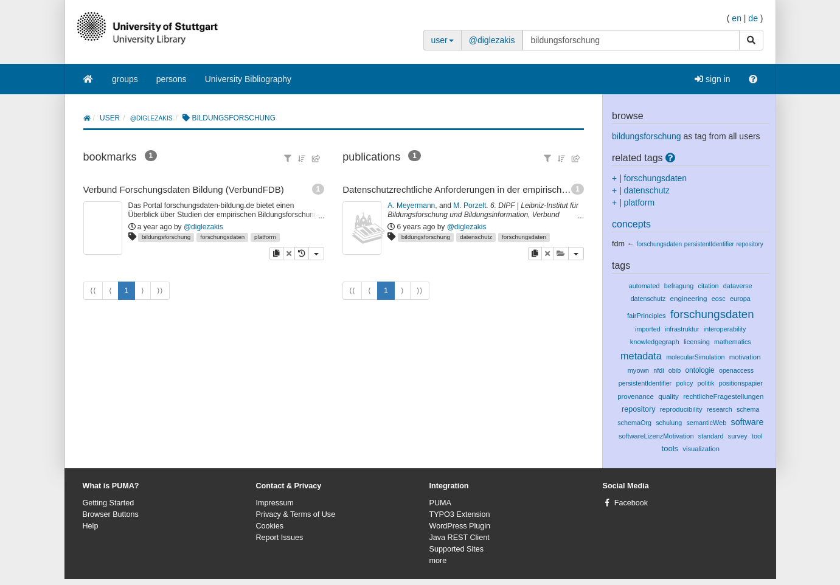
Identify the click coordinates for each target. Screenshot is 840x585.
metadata (641, 355)
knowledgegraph (654, 341)
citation (708, 285)
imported (648, 329)
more (438, 560)
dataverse (737, 285)
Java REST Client (459, 537)
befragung (679, 285)
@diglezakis (492, 40)
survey (738, 436)
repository (749, 244)
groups (125, 79)
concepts (631, 224)
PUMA (440, 503)
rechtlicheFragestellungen (723, 396)
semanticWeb (706, 422)
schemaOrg (634, 422)
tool (757, 436)
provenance (635, 396)
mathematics (732, 341)
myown (638, 370)
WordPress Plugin (460, 526)
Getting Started (108, 503)
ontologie (699, 370)
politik (706, 383)
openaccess (736, 370)
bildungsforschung (166, 237)
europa (740, 298)
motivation (745, 357)
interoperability (725, 329)
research (719, 409)
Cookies (270, 526)
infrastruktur (682, 329)
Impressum (275, 503)
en (736, 18)
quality (668, 396)
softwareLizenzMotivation (656, 436)
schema (748, 409)
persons (171, 79)
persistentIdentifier (709, 244)
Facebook (631, 503)
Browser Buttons (111, 514)
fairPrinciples (646, 315)
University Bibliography (248, 79)
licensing (697, 341)
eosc (719, 298)
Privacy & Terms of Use (296, 514)
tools (670, 448)
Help (91, 526)
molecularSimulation (695, 357)
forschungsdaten (222, 237)
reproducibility (681, 409)
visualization (701, 448)
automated (644, 285)
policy (684, 383)
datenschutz (476, 237)
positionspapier (741, 383)
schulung (669, 422)
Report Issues (280, 537)
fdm (618, 244)
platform (265, 237)
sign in (712, 79)
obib (674, 370)
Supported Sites (456, 549)
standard (711, 436)
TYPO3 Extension (459, 514)
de (753, 18)
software (747, 422)
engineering (688, 298)
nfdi (658, 370)
